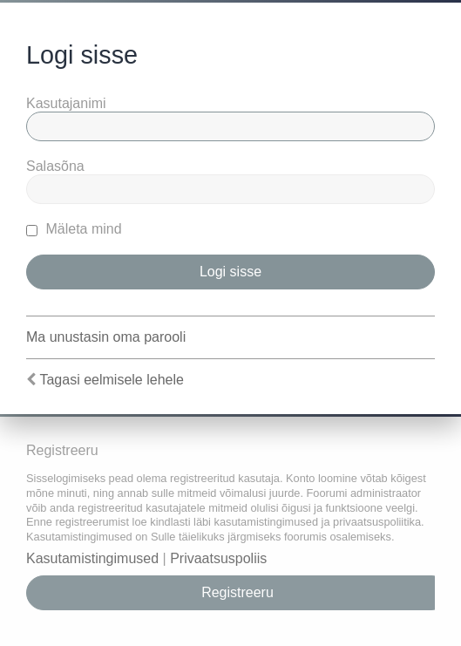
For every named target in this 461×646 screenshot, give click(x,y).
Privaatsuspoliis (218, 558)
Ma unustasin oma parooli (106, 337)
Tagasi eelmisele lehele (111, 379)
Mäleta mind (74, 228)
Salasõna (55, 166)
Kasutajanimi (66, 103)
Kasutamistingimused (92, 558)
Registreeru (237, 592)
